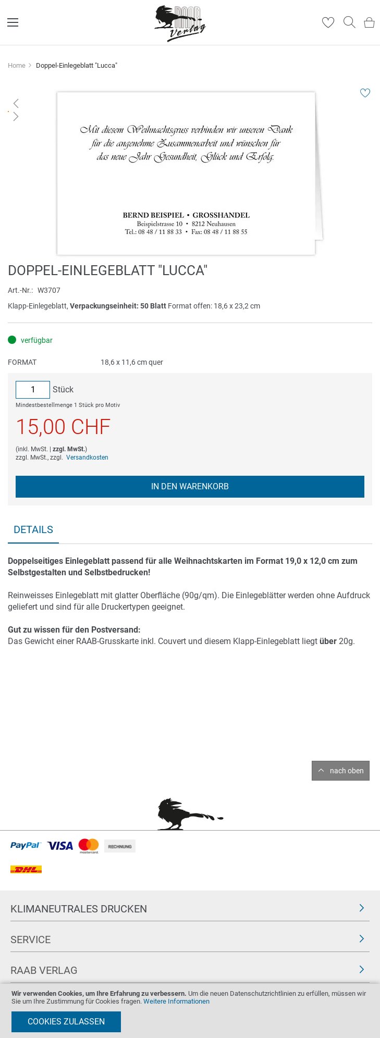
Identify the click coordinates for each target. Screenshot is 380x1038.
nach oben (347, 771)
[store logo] (181, 22)
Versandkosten (87, 457)
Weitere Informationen (176, 1001)
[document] (190, 1011)
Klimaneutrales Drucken (78, 909)
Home (17, 65)
